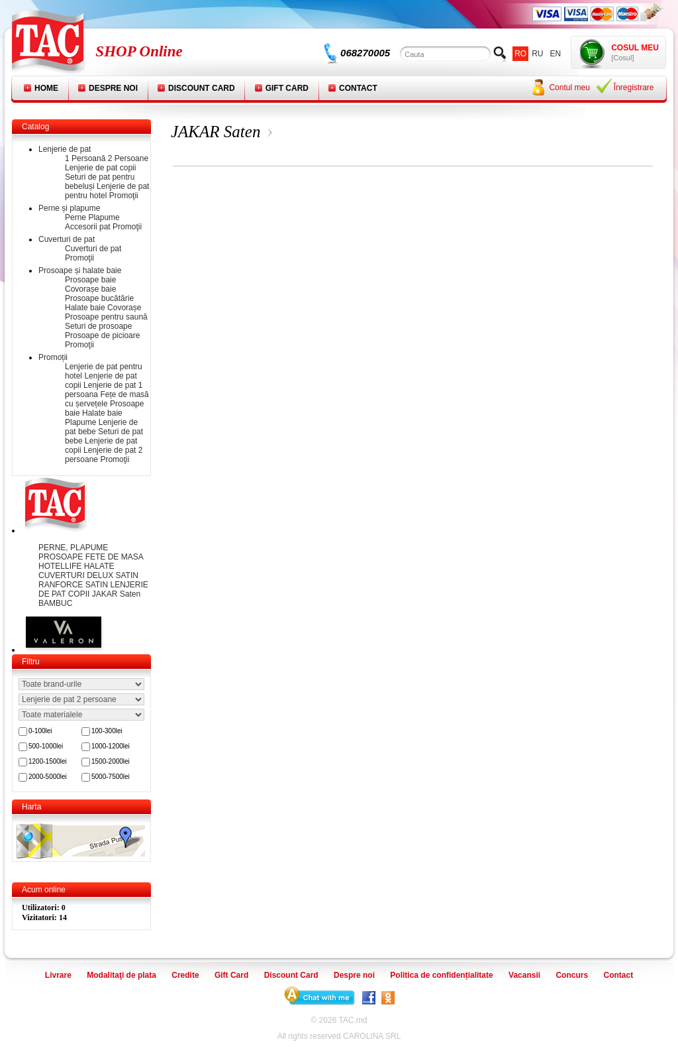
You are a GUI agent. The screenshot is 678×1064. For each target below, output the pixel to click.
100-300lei (106, 731)
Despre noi (113, 88)
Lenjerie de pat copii (100, 167)
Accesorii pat (88, 226)
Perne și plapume (69, 208)
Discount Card (201, 88)
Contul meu (569, 87)
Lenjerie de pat (64, 149)
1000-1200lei (110, 746)
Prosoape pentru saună (106, 317)
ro (520, 53)
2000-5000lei (47, 776)
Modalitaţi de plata (121, 975)
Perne (75, 217)
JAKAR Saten (116, 594)
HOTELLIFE (61, 566)
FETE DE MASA (114, 557)
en (555, 53)
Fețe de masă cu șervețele (107, 399)
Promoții (53, 357)
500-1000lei (45, 746)
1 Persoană (85, 158)
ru (537, 53)
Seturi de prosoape (98, 326)
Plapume (103, 217)
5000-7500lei (110, 776)
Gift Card (287, 88)
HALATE (99, 566)
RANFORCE (61, 584)
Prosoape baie (90, 279)
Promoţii (123, 195)
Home (46, 88)
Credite (185, 975)
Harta (31, 806)
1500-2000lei (110, 761)
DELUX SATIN (112, 575)
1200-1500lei (47, 761)
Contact (358, 88)
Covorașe (124, 307)
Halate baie (85, 307)
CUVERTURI (62, 575)
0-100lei (40, 731)
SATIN (98, 584)
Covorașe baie (90, 289)
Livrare (58, 975)
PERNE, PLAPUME (73, 547)
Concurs (572, 975)
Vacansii (524, 975)
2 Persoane (128, 158)
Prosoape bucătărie (99, 298)
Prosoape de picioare (102, 335)
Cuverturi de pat (66, 239)
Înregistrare (634, 87)
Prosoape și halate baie (79, 270)
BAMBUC (55, 603)
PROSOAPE (61, 557)
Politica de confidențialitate (441, 975)
